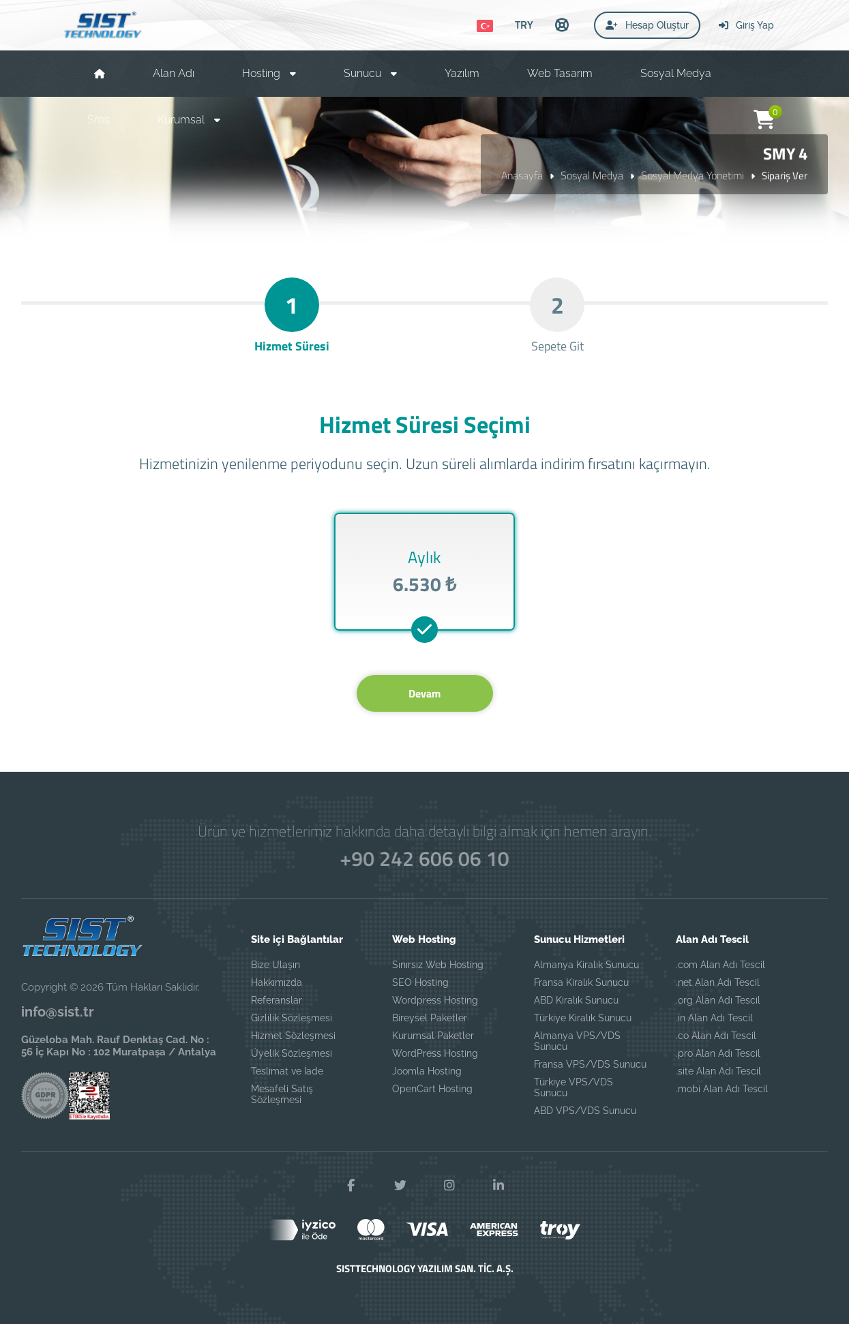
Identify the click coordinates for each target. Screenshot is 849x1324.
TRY (524, 24)
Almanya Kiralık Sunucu (586, 964)
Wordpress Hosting (435, 1000)
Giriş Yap (746, 25)
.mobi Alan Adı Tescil (722, 1088)
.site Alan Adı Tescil (718, 1071)
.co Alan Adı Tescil (716, 1035)
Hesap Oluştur (647, 25)
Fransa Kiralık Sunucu (581, 982)
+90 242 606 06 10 (424, 858)
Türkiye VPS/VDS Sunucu (573, 1087)
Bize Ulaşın (275, 964)
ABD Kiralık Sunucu (576, 1000)
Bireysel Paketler (429, 1017)
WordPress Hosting (435, 1053)
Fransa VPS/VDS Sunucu (590, 1064)
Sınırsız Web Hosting (437, 964)
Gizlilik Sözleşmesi (291, 1017)
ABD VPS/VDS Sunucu (585, 1110)
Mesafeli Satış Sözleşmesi (282, 1094)
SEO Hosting (420, 982)
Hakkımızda (276, 982)
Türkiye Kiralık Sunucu (582, 1017)
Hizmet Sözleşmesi (293, 1035)
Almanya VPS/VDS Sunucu (577, 1041)
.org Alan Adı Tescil (718, 1000)
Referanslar (276, 1000)
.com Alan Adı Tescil (720, 964)
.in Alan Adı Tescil (714, 1017)
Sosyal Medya (592, 175)
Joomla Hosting (427, 1071)
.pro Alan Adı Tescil (718, 1053)
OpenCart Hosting (432, 1088)
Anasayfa (522, 175)
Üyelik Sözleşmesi (291, 1053)
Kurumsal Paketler (433, 1035)
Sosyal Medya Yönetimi (692, 175)
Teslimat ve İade (287, 1071)
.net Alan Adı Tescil (718, 982)
